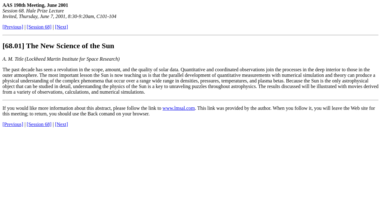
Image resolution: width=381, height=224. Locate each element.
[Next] (61, 27)
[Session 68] (39, 27)
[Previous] (12, 27)
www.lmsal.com (178, 108)
